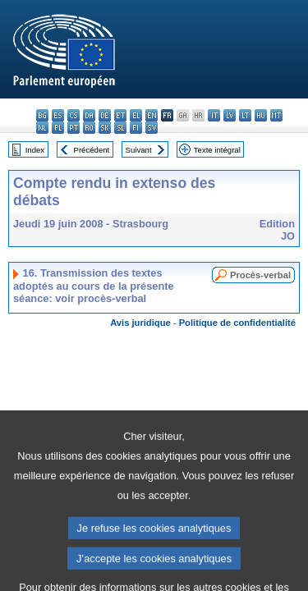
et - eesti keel (120, 115)
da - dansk (89, 115)
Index (34, 149)
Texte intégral (217, 149)
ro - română (89, 127)
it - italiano (214, 115)
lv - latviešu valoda (229, 115)
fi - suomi (136, 127)
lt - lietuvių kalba (245, 115)
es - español (58, 115)
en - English (151, 115)
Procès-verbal (260, 275)
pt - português (73, 127)
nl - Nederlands (42, 127)
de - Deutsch (105, 115)
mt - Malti (276, 115)
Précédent (92, 149)
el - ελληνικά (136, 115)
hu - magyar (261, 115)
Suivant (139, 149)
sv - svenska (151, 127)
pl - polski (58, 127)
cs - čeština (73, 115)
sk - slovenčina (105, 127)
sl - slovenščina (120, 127)
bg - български (42, 115)
